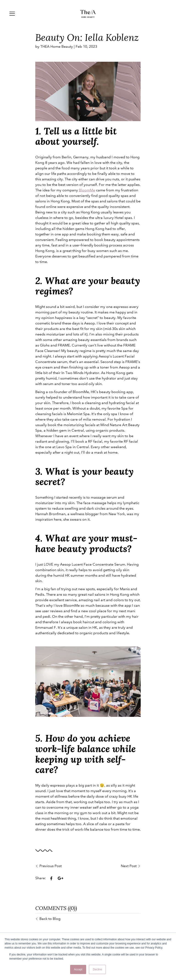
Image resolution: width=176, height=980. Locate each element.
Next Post (129, 866)
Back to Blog (49, 918)
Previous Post (50, 866)
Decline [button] (97, 969)
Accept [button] (78, 969)
